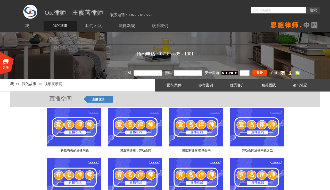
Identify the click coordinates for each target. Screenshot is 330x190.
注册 (274, 73)
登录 (260, 73)
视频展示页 (53, 84)
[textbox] (279, 10)
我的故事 (29, 84)
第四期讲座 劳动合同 (196, 150)
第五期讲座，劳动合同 (135, 150)
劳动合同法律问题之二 (257, 150)
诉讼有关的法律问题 (75, 150)
